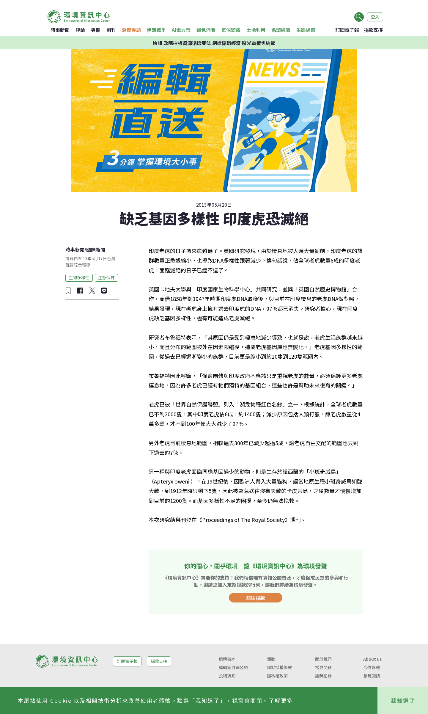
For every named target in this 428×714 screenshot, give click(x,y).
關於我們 (323, 659)
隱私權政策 (277, 676)
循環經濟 (280, 29)
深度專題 (131, 29)
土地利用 (255, 29)
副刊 (111, 29)
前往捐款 (255, 597)
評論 (80, 29)
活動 (271, 659)
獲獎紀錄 (323, 676)
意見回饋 (371, 676)
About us (372, 659)
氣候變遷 (230, 29)
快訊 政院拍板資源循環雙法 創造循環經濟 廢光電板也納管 (214, 42)
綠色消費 (205, 29)
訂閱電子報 (347, 29)
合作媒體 (371, 667)
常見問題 (323, 667)
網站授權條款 (279, 667)
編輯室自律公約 (233, 667)
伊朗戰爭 (156, 29)
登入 (375, 17)
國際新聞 (95, 249)
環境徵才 (227, 659)
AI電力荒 (181, 29)
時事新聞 (60, 29)
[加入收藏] (68, 291)
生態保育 (305, 29)
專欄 (95, 29)
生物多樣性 (79, 277)
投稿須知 (227, 676)
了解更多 (281, 700)
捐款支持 (373, 29)
